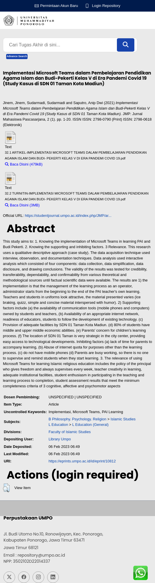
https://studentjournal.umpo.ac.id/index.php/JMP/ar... (68, 215)
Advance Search (17, 56)
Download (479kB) (60, 164)
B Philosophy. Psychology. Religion (77, 419)
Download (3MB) (56, 205)
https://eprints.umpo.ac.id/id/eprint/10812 (82, 461)
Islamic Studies (123, 419)
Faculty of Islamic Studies (70, 432)
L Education (58, 424)
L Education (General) (90, 424)
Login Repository (106, 5)
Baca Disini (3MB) (22, 205)
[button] (6, 488)
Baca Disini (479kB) (23, 164)
